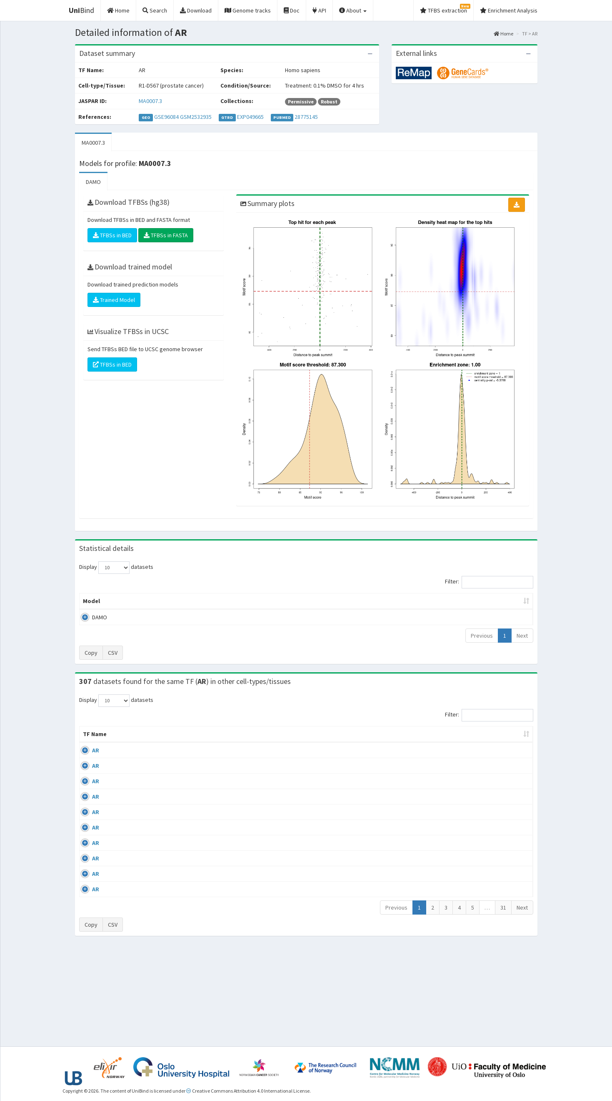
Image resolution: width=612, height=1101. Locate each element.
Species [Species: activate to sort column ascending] (424, 742)
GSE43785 (464, 831)
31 (503, 1003)
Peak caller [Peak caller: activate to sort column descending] (140, 601)
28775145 (306, 117)
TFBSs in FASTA (166, 235)
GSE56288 (464, 758)
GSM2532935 (196, 117)
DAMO (93, 182)
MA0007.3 (150, 101)
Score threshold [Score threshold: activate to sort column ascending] (375, 601)
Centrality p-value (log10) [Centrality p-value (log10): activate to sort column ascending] (464, 601)
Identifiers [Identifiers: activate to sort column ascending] (467, 742)
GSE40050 (464, 783)
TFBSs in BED (112, 235)
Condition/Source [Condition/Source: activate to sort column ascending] (221, 742)
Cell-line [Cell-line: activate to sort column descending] (128, 742)
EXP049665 (250, 117)
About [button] (353, 10)
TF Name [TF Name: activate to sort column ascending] (90, 738)
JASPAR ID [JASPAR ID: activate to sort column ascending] (508, 738)
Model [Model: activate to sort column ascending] (91, 601)
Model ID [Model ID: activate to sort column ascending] (195, 601)
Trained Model (114, 300)
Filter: (489, 582)
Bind (81, 10)
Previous (482, 635)
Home (503, 33)
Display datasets (116, 567)
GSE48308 (464, 879)
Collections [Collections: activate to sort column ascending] (378, 742)
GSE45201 (464, 855)
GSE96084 (166, 117)
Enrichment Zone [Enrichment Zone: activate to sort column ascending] (256, 601)
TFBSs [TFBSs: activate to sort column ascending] (319, 601)
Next (522, 635)
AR (86, 758)
